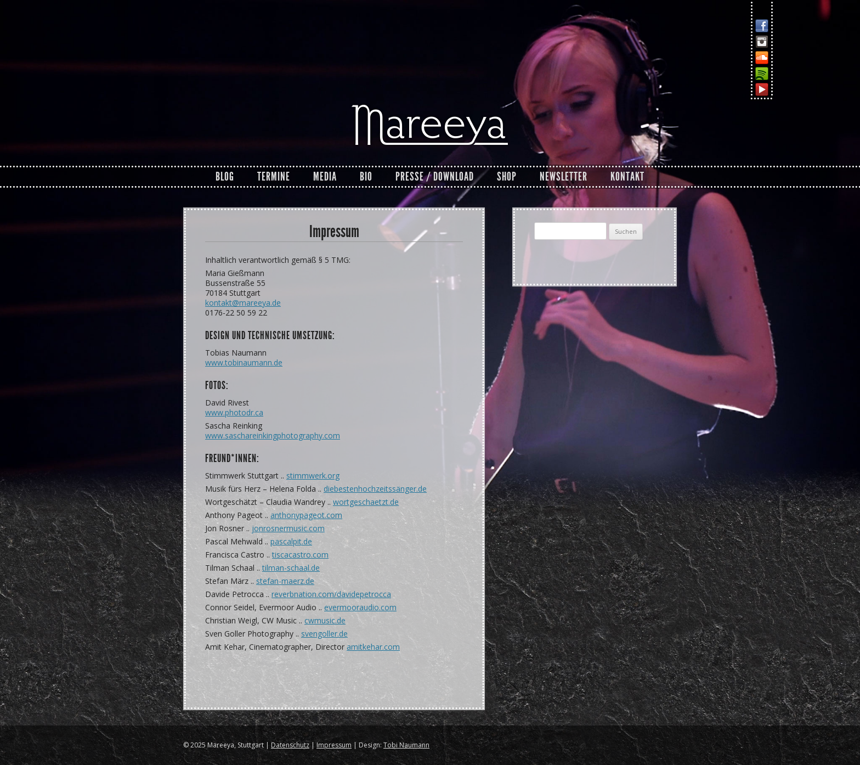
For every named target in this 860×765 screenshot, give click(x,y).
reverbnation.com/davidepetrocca (331, 594)
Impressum (334, 745)
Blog (225, 177)
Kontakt (627, 177)
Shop (507, 177)
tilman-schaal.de (291, 567)
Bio (366, 177)
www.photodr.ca (234, 412)
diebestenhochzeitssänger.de (375, 488)
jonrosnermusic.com (288, 528)
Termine (273, 177)
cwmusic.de (325, 620)
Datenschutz (290, 745)
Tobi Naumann (406, 745)
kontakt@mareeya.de (243, 302)
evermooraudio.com (360, 607)
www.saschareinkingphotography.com (272, 435)
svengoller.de (324, 633)
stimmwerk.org (313, 475)
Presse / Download (434, 177)
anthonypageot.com (306, 515)
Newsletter (563, 177)
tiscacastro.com (300, 554)
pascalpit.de (291, 541)
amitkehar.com (373, 647)
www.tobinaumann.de (243, 362)
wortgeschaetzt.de (366, 502)
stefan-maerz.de (285, 581)
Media (325, 177)
